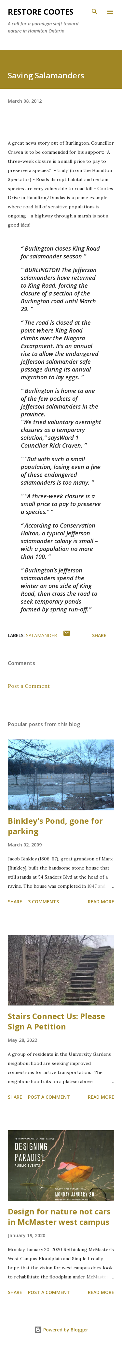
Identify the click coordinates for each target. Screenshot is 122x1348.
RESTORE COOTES (41, 11)
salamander (41, 635)
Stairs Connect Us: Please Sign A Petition (56, 1021)
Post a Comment (29, 686)
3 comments (43, 901)
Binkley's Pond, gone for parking (55, 825)
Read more (101, 901)
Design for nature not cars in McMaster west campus (59, 1216)
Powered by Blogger (61, 1330)
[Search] (95, 12)
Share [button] (99, 635)
